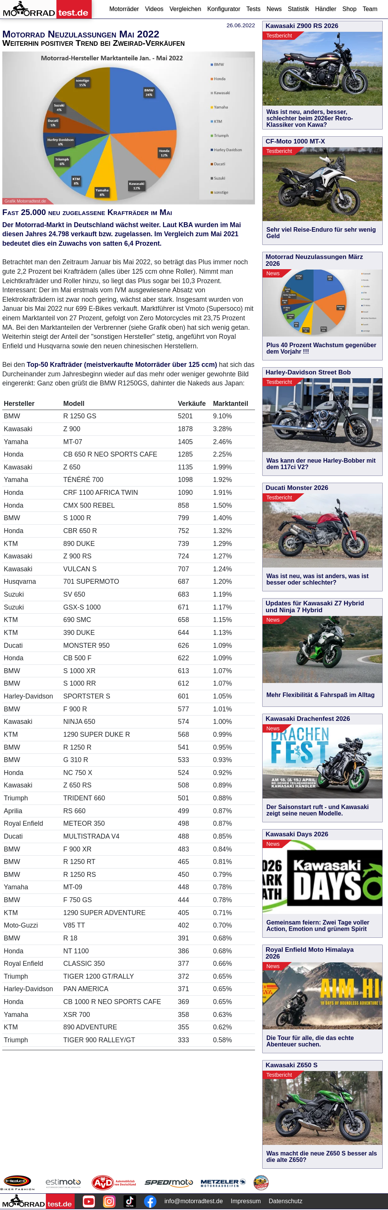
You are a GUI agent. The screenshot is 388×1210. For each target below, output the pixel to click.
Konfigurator (223, 9)
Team (370, 9)
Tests (253, 9)
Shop (350, 9)
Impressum (246, 1201)
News (274, 9)
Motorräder (124, 9)
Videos (154, 9)
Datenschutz (285, 1201)
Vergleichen (185, 9)
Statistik (298, 9)
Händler (325, 9)
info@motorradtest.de (193, 1201)
